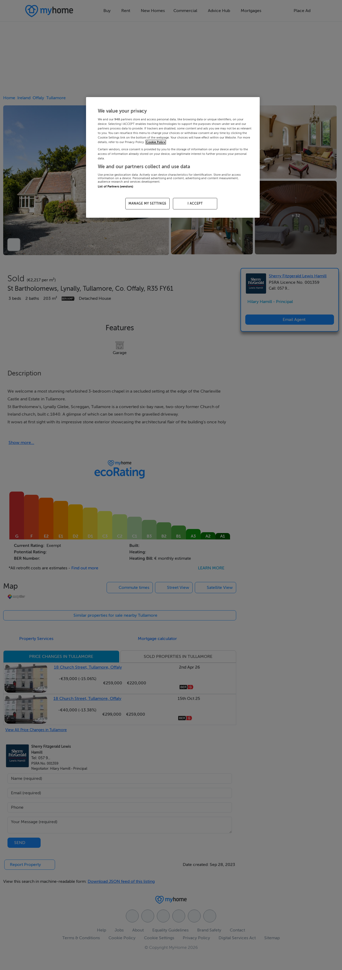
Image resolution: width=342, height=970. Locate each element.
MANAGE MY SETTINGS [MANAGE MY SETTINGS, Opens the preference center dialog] (147, 203)
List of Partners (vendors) (115, 186)
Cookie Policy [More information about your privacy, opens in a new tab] (155, 142)
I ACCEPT (195, 203)
